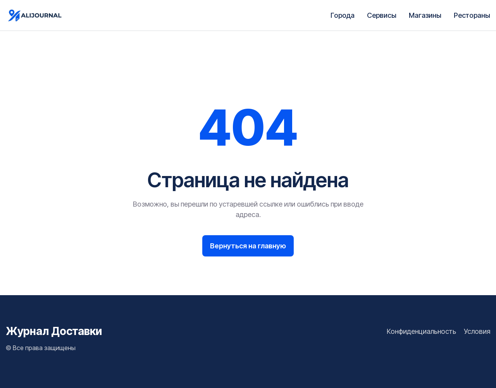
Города (343, 15)
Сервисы (381, 15)
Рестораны (472, 15)
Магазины (425, 15)
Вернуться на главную (248, 246)
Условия (477, 331)
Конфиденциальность (421, 331)
